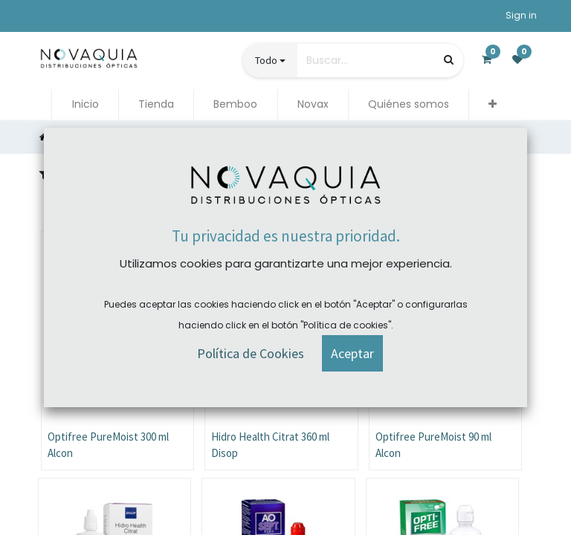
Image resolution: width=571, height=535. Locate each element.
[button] (492, 104)
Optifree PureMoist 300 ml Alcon (108, 445)
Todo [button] (266, 60)
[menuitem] (84, 104)
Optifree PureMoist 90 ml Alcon (433, 445)
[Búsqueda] (448, 60)
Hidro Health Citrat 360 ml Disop (270, 445)
